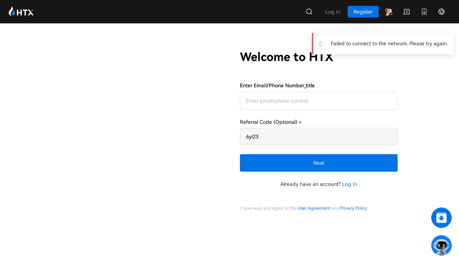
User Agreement (314, 208)
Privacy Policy (353, 208)
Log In (349, 184)
